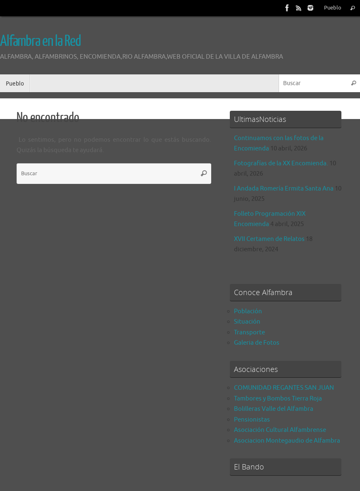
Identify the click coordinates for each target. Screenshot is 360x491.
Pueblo (332, 8)
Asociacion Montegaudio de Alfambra (287, 441)
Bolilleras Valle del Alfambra (273, 409)
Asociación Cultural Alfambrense (280, 430)
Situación (247, 322)
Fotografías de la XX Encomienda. (281, 163)
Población (248, 311)
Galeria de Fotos (256, 343)
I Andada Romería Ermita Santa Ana (284, 189)
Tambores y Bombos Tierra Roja (278, 399)
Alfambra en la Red (40, 41)
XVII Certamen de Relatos (269, 239)
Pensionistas (252, 420)
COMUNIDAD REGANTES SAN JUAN (284, 388)
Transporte (249, 332)
